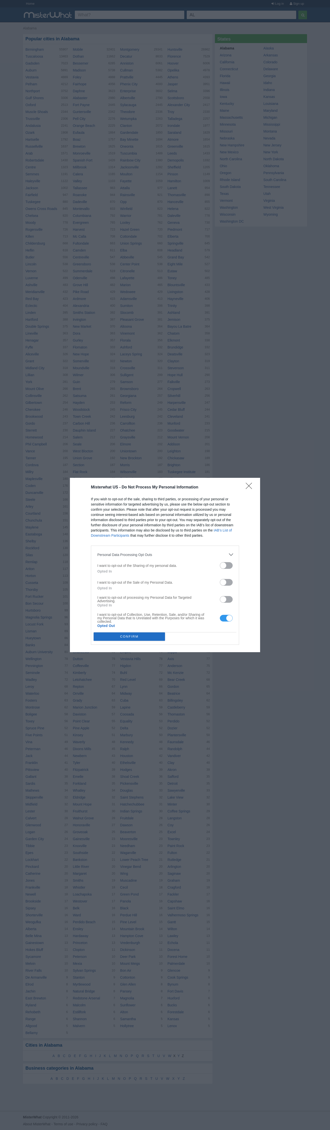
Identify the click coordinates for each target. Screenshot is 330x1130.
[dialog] (165, 565)
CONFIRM (129, 637)
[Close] (250, 487)
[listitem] (165, 554)
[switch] (226, 565)
